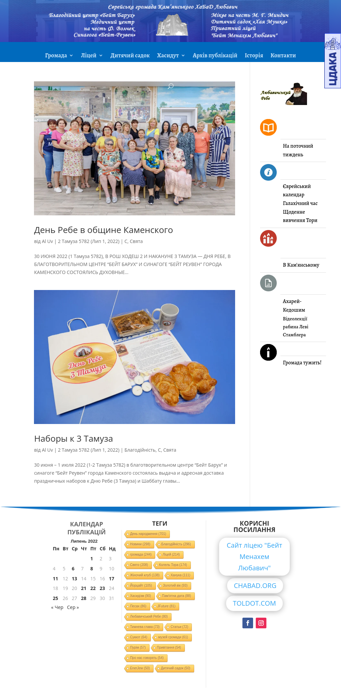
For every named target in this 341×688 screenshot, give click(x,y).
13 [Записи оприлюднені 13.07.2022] (74, 578)
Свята (136, 241)
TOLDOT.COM (254, 603)
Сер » (73, 607)
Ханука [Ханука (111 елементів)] (180, 575)
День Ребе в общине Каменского (103, 230)
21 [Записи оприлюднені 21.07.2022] (83, 588)
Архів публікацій (215, 56)
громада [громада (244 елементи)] (141, 554)
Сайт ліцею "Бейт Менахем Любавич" (254, 556)
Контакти (283, 56)
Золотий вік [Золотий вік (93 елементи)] (175, 585)
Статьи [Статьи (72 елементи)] (179, 627)
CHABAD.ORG (255, 585)
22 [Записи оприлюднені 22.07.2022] (93, 588)
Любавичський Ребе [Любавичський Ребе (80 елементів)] (149, 616)
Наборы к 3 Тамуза (73, 438)
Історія (254, 56)
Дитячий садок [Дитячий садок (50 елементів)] (175, 668)
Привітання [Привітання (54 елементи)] (169, 647)
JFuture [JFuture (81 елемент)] (166, 606)
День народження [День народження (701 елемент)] (148, 534)
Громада (56, 56)
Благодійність (140, 450)
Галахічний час (300, 203)
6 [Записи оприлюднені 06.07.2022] (73, 568)
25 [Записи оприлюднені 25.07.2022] (55, 598)
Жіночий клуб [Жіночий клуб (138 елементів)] (145, 575)
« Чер (57, 607)
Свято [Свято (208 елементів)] (139, 565)
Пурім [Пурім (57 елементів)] (138, 647)
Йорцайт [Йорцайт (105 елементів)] (141, 585)
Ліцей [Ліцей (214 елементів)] (171, 554)
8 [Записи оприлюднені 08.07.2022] (91, 568)
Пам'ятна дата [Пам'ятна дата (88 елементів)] (176, 596)
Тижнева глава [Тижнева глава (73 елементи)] (145, 627)
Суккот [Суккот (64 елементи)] (139, 637)
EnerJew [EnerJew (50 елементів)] (140, 668)
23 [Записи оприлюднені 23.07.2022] (102, 588)
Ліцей (88, 56)
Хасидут (168, 56)
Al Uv (47, 241)
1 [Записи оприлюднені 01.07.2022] (91, 558)
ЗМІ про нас (170, 72)
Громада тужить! (302, 362)
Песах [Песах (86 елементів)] (138, 606)
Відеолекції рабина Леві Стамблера (295, 326)
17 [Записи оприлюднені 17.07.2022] (111, 578)
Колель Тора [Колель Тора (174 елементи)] (173, 565)
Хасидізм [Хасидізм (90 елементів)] (140, 596)
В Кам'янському (301, 265)
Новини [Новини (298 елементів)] (140, 544)
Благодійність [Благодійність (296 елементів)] (176, 544)
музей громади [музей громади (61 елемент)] (173, 637)
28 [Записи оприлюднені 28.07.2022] (83, 598)
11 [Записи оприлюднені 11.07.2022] (55, 578)
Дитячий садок (130, 56)
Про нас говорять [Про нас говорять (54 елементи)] (147, 658)
